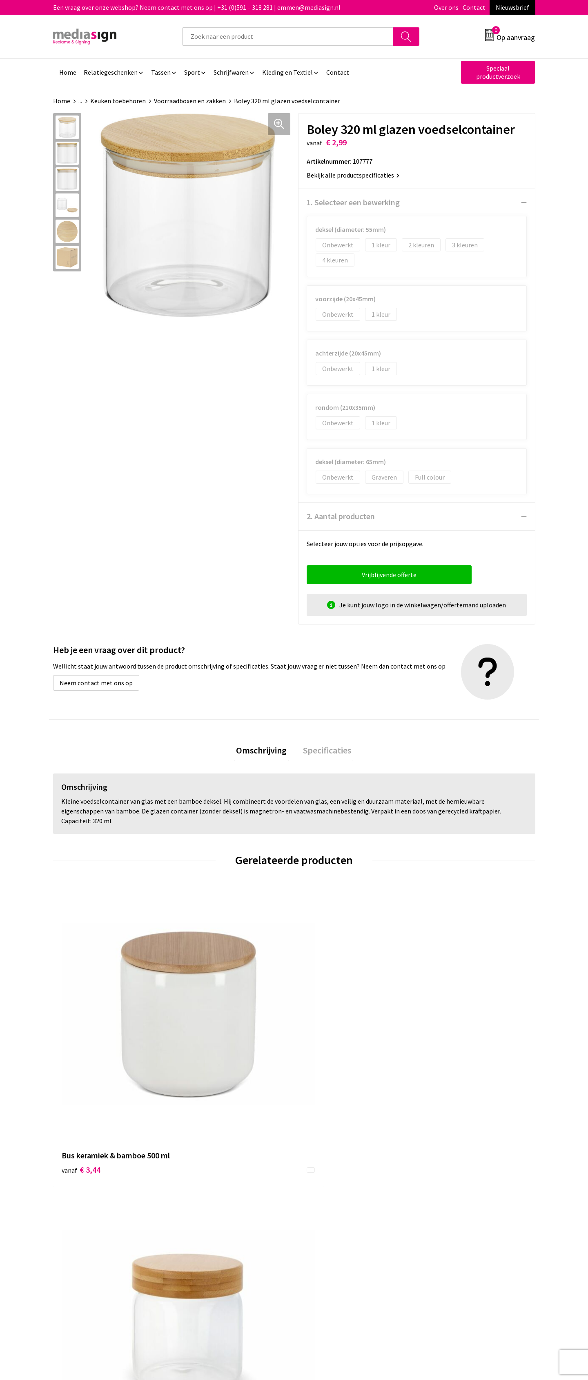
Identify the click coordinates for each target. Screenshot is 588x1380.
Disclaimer (438, 1195)
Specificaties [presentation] (325, 751)
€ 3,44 (81, 1033)
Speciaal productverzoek (498, 72)
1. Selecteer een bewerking (353, 202)
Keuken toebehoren (118, 101)
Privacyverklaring (447, 1182)
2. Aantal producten (341, 516)
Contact (474, 7)
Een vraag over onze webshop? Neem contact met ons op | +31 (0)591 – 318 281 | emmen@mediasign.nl (197, 7)
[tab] (263, 751)
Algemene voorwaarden (456, 1157)
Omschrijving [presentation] (263, 751)
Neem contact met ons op (96, 683)
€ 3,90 (201, 1033)
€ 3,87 (442, 1033)
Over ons (446, 7)
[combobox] (287, 36)
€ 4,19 (322, 1033)
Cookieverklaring (447, 1170)
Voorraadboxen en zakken (190, 101)
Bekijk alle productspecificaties (353, 175)
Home (61, 101)
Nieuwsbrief (512, 7)
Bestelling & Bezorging (337, 1170)
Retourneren (322, 1182)
